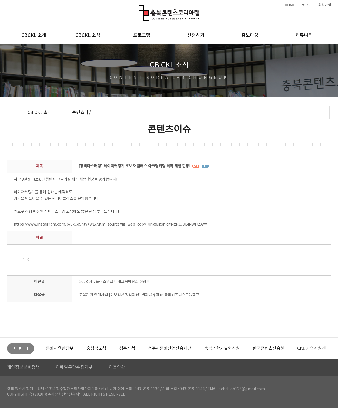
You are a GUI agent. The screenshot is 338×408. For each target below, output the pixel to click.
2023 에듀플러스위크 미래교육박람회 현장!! (114, 282)
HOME (290, 5)
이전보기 (14, 348)
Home (8, 108)
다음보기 (20, 348)
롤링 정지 (26, 348)
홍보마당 (250, 35)
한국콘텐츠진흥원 (268, 348)
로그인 (307, 5)
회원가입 (324, 5)
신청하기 (196, 35)
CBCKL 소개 (33, 35)
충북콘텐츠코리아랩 (140, 8)
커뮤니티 (304, 35)
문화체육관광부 (59, 348)
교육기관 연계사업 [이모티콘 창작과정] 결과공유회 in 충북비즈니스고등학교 (139, 295)
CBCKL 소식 (87, 35)
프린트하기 (323, 112)
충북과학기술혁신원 (222, 348)
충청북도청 (96, 348)
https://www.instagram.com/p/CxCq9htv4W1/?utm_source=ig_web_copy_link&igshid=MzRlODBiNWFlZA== (110, 224)
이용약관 (117, 367)
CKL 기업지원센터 (313, 348)
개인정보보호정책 (23, 367)
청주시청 (127, 348)
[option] (59, 348)
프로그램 (141, 35)
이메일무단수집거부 (74, 367)
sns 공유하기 (309, 112)
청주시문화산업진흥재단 (169, 348)
